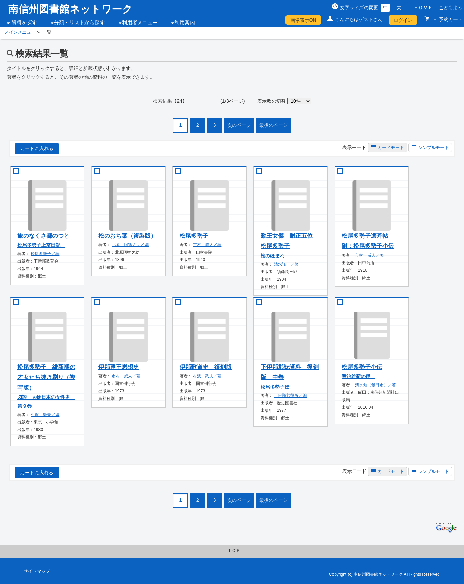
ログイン (403, 20)
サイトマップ (37, 571)
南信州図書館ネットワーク (70, 9)
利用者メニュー (140, 22)
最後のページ (273, 125)
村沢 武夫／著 (207, 376)
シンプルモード (433, 147)
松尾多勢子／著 (45, 253)
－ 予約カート (447, 19)
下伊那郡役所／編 (290, 395)
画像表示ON (303, 20)
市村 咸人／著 (207, 244)
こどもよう (451, 7)
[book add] (13, 171)
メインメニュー (19, 32)
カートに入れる (36, 148)
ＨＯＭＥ (423, 7)
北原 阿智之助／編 (130, 244)
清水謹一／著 (286, 264)
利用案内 (184, 22)
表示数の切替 (271, 101)
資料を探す (24, 22)
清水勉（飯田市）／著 (375, 385)
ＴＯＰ (234, 550)
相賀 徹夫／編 (45, 414)
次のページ (239, 125)
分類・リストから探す (79, 22)
